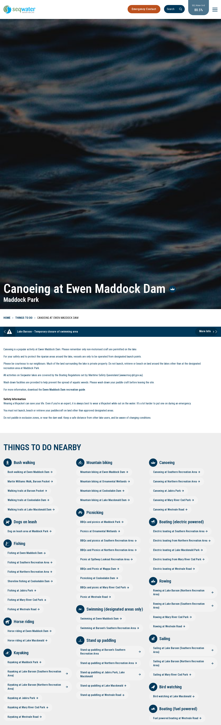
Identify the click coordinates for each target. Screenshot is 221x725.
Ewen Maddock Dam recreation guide (64, 389)
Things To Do (23, 317)
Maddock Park (21, 299)
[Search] (174, 9)
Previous (5, 332)
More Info (205, 331)
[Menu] (215, 9)
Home (6, 317)
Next (216, 332)
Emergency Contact (144, 9)
